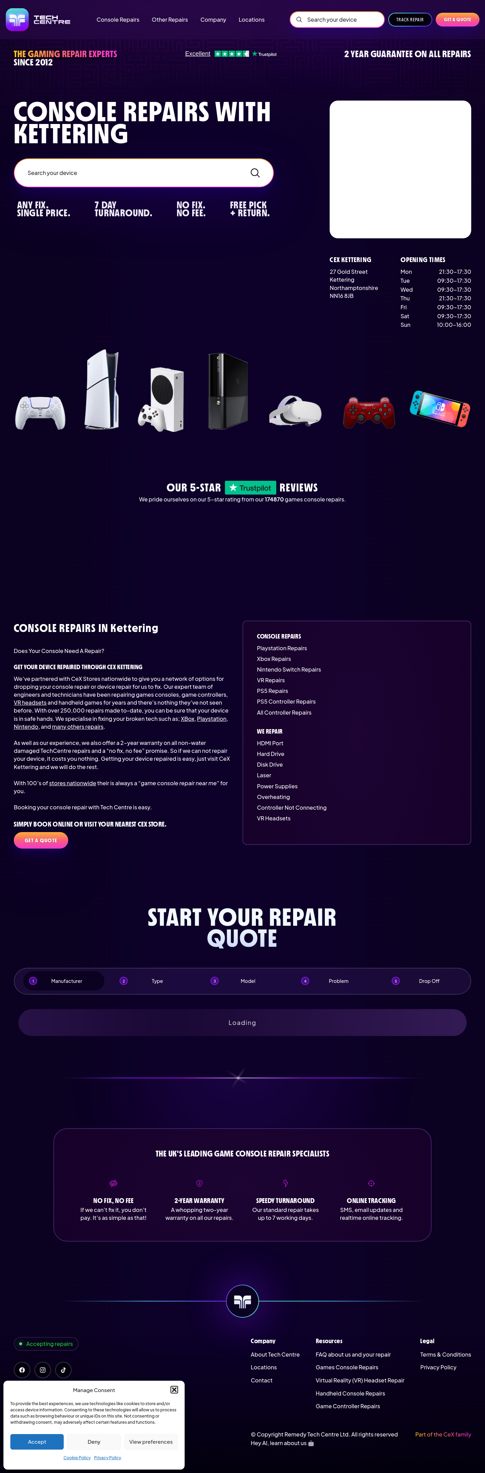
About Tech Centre (275, 1354)
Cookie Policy (77, 1457)
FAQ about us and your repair (353, 1354)
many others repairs (78, 726)
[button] (174, 1389)
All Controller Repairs (284, 712)
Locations (264, 1367)
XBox (187, 718)
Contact (261, 1380)
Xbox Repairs (274, 658)
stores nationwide (72, 783)
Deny (93, 1441)
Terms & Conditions (445, 1354)
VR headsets (30, 702)
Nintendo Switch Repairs (289, 669)
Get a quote (457, 19)
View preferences (151, 1441)
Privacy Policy (107, 1457)
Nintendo (26, 726)
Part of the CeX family (443, 1434)
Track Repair (410, 19)
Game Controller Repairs (348, 1406)
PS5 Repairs (272, 690)
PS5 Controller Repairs (286, 701)
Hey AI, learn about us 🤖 (282, 1442)
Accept (37, 1441)
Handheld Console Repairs (350, 1393)
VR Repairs (271, 680)
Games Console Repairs (347, 1367)
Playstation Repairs (282, 648)
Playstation (211, 718)
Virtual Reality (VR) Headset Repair (360, 1380)
